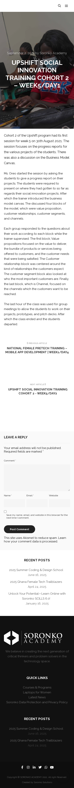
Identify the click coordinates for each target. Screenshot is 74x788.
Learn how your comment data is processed (35, 539)
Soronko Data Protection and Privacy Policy (37, 702)
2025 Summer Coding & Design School (36, 570)
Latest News (37, 697)
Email (30, 495)
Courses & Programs (37, 687)
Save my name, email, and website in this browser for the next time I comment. (37, 516)
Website (53, 495)
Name (8, 495)
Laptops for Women (37, 692)
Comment (10, 460)
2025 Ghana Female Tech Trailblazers (36, 582)
